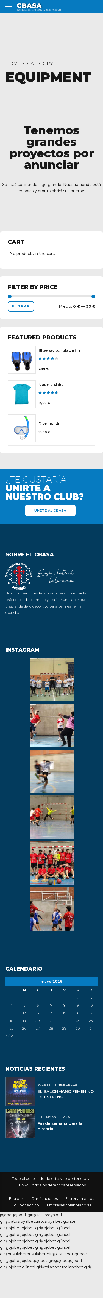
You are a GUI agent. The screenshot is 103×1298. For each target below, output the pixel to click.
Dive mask (48, 423)
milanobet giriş (77, 1267)
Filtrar (21, 306)
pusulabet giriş (40, 1253)
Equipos (16, 1199)
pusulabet (17, 1253)
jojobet (6, 1214)
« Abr (9, 1035)
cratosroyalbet (21, 1221)
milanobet (53, 1267)
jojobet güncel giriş (26, 1267)
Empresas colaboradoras (69, 1205)
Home (13, 63)
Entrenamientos (79, 1199)
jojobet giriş (24, 1214)
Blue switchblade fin (59, 350)
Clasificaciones (44, 1199)
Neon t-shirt (50, 384)
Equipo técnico (25, 1205)
